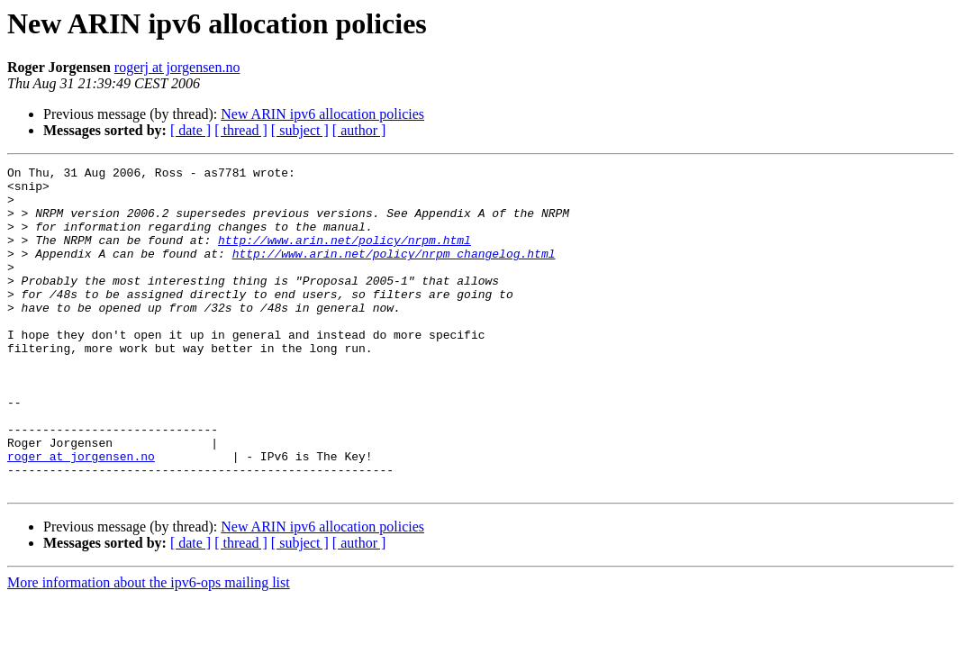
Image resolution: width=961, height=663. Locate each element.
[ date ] (190, 130)
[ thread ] (240, 130)
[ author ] (359, 130)
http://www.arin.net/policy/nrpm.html (344, 256)
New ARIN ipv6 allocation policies (322, 114)
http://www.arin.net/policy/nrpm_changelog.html (394, 272)
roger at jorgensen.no (81, 515)
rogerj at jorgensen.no (177, 67)
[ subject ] (300, 130)
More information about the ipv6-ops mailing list (148, 647)
